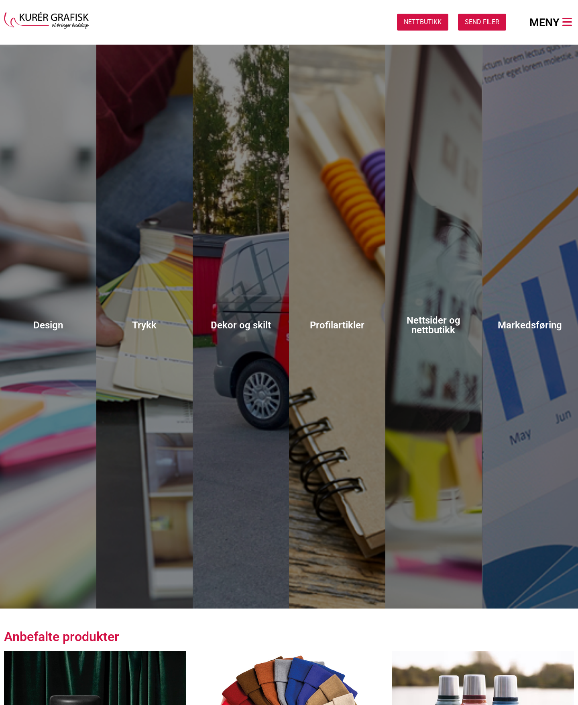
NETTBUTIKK (423, 22)
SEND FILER (482, 22)
